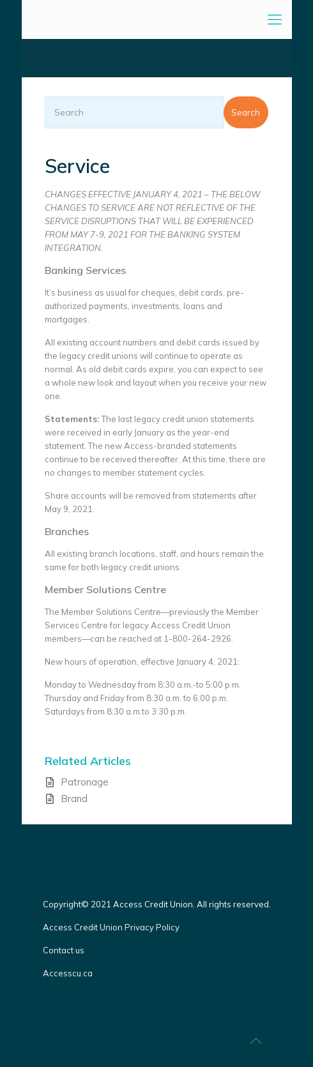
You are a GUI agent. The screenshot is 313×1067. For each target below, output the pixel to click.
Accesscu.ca (68, 973)
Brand (74, 798)
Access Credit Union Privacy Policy (111, 927)
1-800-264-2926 (197, 638)
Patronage (85, 782)
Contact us (64, 950)
